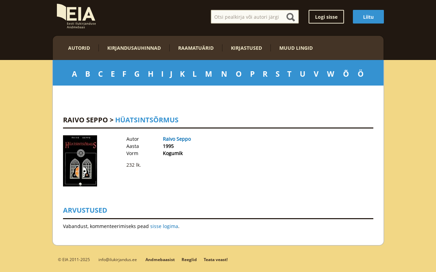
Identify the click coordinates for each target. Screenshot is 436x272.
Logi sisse (326, 17)
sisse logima (164, 226)
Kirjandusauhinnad (134, 48)
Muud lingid (296, 48)
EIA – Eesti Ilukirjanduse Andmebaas (76, 16)
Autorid (79, 48)
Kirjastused (246, 48)
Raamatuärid (196, 48)
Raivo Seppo (85, 119)
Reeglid (189, 259)
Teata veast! (216, 259)
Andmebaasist (160, 259)
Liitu (368, 17)
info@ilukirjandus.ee (117, 259)
